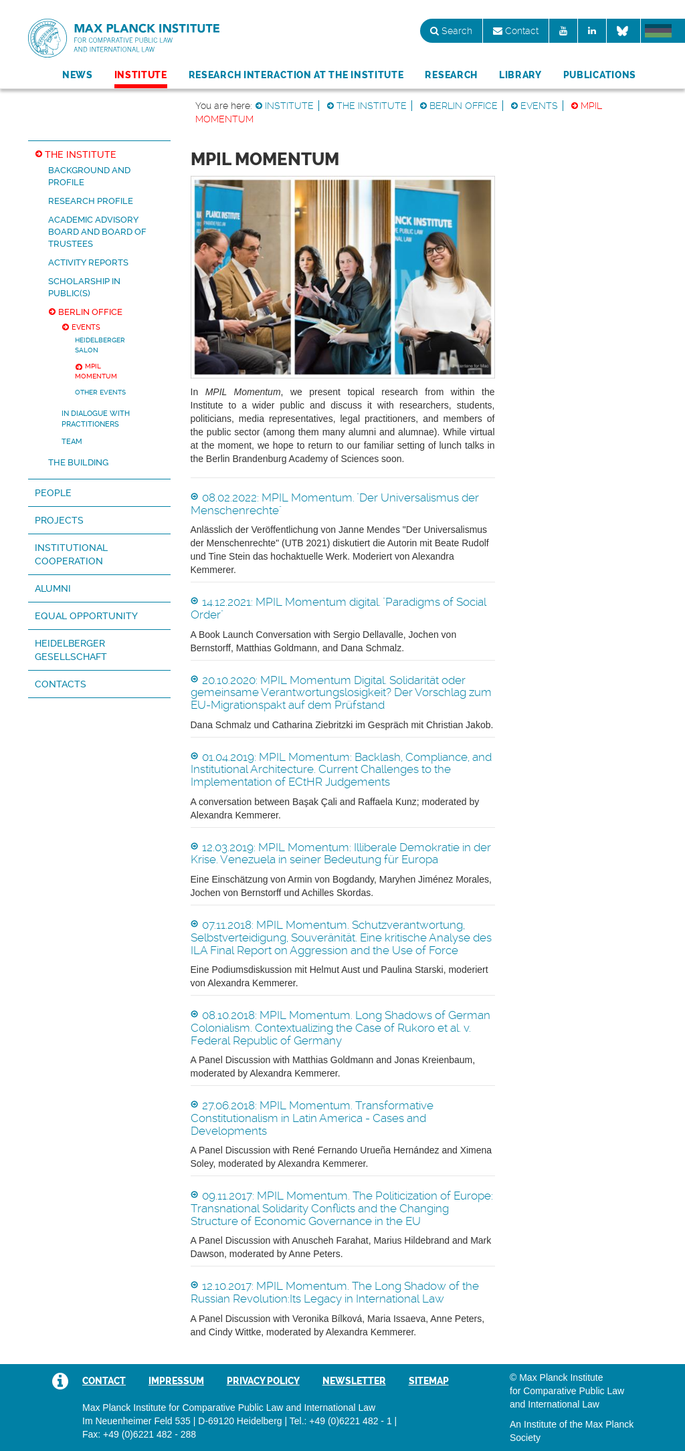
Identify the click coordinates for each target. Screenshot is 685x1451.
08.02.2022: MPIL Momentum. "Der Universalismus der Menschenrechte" (335, 504)
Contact (516, 30)
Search (451, 30)
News (77, 75)
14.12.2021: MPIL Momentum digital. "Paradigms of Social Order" (338, 608)
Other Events (100, 392)
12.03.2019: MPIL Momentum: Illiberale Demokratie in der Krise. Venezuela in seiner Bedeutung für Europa (341, 854)
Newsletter (354, 1380)
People (53, 492)
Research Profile (90, 201)
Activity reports (88, 262)
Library (520, 75)
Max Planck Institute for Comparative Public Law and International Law (123, 39)
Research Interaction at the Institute (296, 75)
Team (72, 441)
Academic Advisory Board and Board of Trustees (97, 232)
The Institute (371, 105)
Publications (599, 75)
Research (451, 75)
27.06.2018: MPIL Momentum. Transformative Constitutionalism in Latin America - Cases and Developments (312, 1118)
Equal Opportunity (86, 615)
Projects (59, 520)
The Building (78, 462)
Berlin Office (463, 105)
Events (539, 105)
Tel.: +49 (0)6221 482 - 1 (341, 1421)
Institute (140, 75)
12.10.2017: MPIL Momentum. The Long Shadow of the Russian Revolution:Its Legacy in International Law (335, 1292)
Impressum (176, 1380)
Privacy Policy (263, 1380)
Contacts (60, 684)
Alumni (53, 588)
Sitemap (429, 1380)
